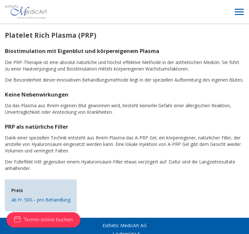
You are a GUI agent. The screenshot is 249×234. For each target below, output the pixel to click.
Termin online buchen (43, 219)
